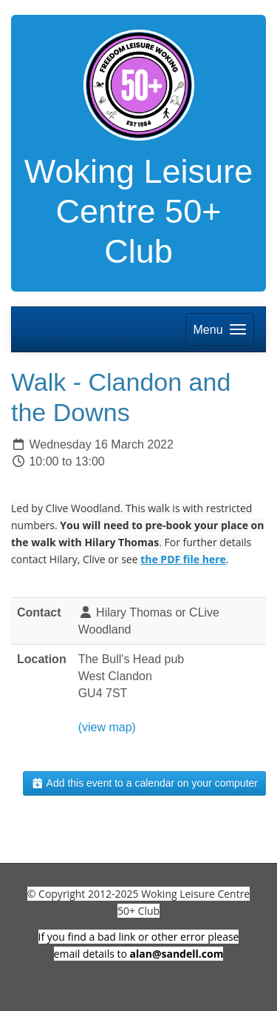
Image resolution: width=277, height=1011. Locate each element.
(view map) (107, 727)
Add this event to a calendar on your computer (144, 783)
